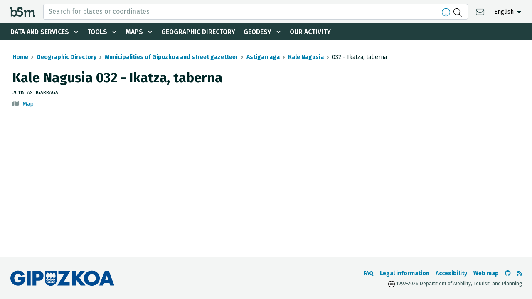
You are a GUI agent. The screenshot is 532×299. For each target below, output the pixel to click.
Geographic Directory (200, 32)
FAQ (368, 273)
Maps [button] (135, 32)
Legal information (404, 273)
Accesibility (451, 273)
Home (20, 57)
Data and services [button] (39, 32)
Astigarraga (263, 57)
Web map (486, 273)
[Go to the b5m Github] (508, 273)
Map (28, 104)
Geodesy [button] (260, 32)
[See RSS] (519, 273)
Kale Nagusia (306, 57)
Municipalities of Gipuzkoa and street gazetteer (171, 57)
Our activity (313, 32)
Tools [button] (98, 32)
